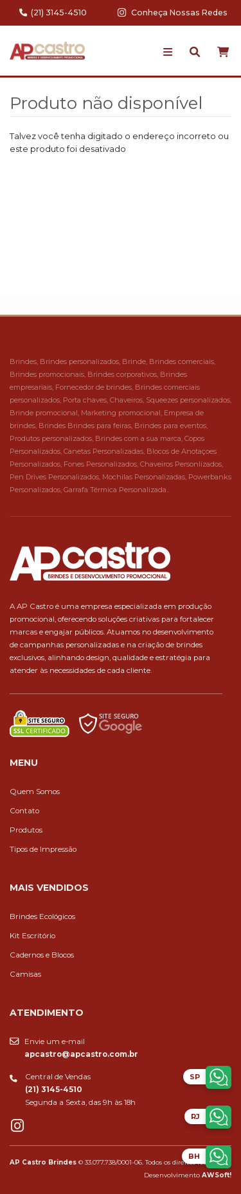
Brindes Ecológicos (42, 916)
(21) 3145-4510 (53, 12)
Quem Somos (35, 791)
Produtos (26, 829)
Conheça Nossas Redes (173, 12)
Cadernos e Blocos (42, 954)
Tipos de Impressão (43, 849)
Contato (24, 810)
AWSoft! (216, 1175)
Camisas (25, 974)
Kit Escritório (32, 935)
